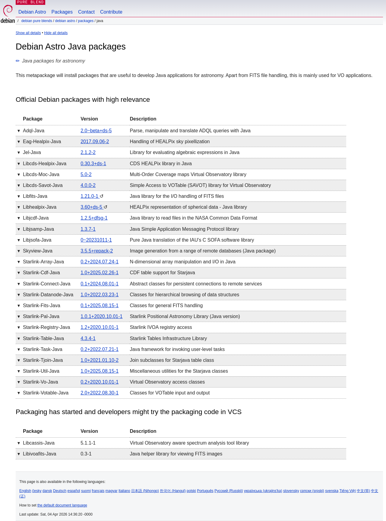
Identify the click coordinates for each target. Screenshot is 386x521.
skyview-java (37, 250)
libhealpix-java (39, 207)
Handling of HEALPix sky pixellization (170, 141)
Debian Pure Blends (36, 21)
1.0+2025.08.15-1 (100, 371)
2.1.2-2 (88, 152)
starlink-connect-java (46, 283)
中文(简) (363, 491)
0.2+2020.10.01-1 (100, 381)
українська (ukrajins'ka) (263, 491)
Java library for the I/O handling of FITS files (177, 196)
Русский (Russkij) (228, 491)
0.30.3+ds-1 (93, 163)
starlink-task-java (42, 349)
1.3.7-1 (88, 229)
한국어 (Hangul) (172, 491)
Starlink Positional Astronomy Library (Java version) (185, 316)
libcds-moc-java (41, 174)
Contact (86, 11)
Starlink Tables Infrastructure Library (168, 338)
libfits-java (35, 196)
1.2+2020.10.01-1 (100, 327)
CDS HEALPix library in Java (160, 163)
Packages (62, 11)
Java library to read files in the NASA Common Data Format (193, 217)
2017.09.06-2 (95, 141)
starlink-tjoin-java (43, 360)
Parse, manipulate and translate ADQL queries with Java (190, 130)
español (73, 491)
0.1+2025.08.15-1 (100, 305)
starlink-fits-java (41, 305)
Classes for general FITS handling (166, 305)
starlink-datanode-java (48, 294)
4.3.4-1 (88, 338)
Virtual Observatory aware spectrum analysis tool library (189, 442)
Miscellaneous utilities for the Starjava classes (179, 371)
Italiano (124, 491)
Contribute (111, 11)
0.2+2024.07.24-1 (100, 261)
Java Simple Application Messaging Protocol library (184, 229)
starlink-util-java (41, 371)
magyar (112, 491)
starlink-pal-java (41, 316)
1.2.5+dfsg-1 (94, 217)
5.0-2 (86, 174)
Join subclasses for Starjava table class (172, 360)
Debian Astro (32, 11)
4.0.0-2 (88, 185)
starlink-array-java (43, 261)
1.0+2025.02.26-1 (100, 272)
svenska (331, 491)
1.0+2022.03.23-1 (100, 294)
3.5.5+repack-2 (97, 250)
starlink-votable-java (45, 392)
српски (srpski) (312, 491)
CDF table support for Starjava (162, 272)
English (25, 491)
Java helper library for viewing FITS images (176, 453)
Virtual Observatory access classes (167, 381)
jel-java (32, 152)
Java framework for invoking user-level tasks (177, 349)
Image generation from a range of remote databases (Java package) (203, 250)
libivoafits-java (39, 453)
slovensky (291, 491)
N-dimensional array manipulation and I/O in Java (182, 261)
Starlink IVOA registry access (161, 327)
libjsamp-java (38, 229)
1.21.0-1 (90, 196)
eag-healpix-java (42, 141)
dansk (47, 491)
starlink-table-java (43, 338)
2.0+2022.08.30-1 (100, 392)
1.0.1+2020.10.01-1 (101, 316)
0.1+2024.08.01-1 (100, 283)
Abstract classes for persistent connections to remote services (196, 283)
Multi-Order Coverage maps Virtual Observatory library (188, 174)
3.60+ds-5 (92, 207)
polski (191, 491)
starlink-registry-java (46, 327)
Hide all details (56, 33)
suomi (86, 491)
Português (205, 491)
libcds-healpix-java (44, 163)
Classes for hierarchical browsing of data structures (184, 294)
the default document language (62, 505)
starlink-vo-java (40, 381)
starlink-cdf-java (41, 272)
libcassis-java (39, 442)
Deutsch (59, 491)
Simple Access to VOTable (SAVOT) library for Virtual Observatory (200, 185)
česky (37, 491)
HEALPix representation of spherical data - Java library (188, 207)
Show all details (28, 33)
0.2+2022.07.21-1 (100, 349)
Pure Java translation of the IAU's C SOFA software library (192, 240)
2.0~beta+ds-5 (96, 130)
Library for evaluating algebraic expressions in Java (184, 152)
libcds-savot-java (43, 185)
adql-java (33, 130)
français (98, 491)
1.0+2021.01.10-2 (100, 360)
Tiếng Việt (348, 491)
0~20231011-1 (96, 240)
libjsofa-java (37, 240)
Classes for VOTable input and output (170, 392)
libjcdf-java (36, 217)
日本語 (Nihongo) (145, 491)
